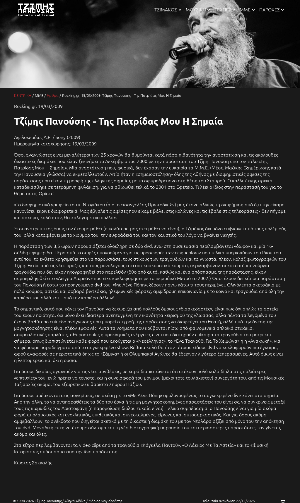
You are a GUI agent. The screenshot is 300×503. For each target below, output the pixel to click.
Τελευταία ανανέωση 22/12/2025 (228, 500)
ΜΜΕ (247, 9)
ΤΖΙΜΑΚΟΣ (167, 9)
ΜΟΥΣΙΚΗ (198, 9)
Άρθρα (53, 95)
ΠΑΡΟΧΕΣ (271, 9)
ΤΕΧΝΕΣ (224, 9)
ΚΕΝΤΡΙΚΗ (22, 95)
